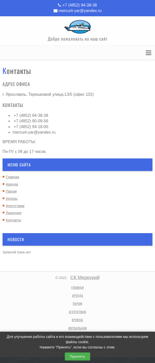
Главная (12, 177)
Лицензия (13, 213)
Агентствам (15, 206)
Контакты (13, 220)
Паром (11, 191)
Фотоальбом (77, 328)
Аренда (12, 184)
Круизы (12, 199)
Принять (77, 356)
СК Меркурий (85, 277)
